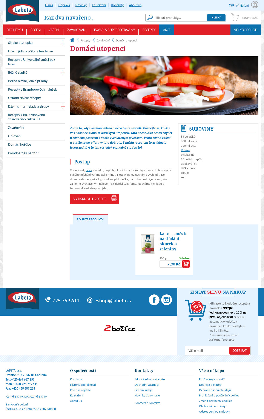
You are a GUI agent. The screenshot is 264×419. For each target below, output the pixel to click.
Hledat (216, 17)
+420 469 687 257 (23, 379)
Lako (88, 170)
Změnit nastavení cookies (215, 401)
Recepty (149, 31)
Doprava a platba (210, 385)
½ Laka (185, 150)
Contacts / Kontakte (147, 403)
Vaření (54, 31)
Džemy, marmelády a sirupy (28, 106)
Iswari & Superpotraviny (114, 31)
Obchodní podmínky (212, 406)
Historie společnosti (83, 385)
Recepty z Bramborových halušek (35, 90)
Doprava (64, 5)
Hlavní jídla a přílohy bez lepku (35, 52)
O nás (49, 5)
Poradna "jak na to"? (35, 154)
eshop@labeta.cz (109, 300)
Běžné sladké (17, 72)
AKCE (166, 31)
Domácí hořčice (35, 145)
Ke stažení (99, 5)
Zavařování (76, 31)
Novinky (81, 5)
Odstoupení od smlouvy (214, 411)
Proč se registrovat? (212, 379)
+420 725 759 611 (26, 384)
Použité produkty (90, 219)
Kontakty (117, 5)
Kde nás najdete (80, 390)
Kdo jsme (76, 379)
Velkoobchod (245, 31)
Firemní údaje (144, 390)
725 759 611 (62, 300)
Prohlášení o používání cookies (219, 395)
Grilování (35, 137)
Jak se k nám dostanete (150, 379)
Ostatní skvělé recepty (35, 99)
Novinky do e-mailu (147, 395)
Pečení (36, 31)
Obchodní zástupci (147, 385)
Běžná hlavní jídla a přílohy (35, 82)
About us (135, 5)
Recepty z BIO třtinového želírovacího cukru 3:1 (35, 118)
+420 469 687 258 (23, 388)
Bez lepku (14, 31)
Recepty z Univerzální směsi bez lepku (35, 62)
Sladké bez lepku (20, 42)
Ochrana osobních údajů (215, 390)
